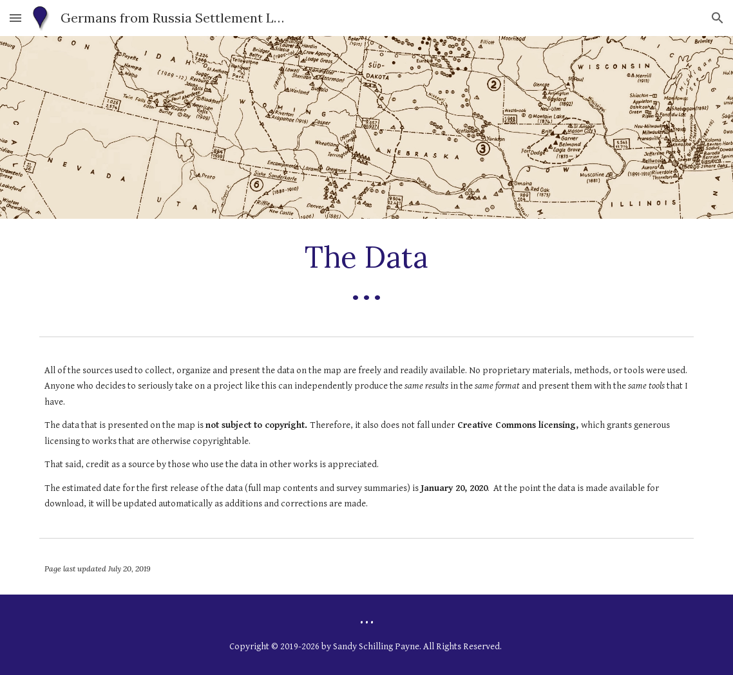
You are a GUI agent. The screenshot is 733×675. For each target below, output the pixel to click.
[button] (15, 17)
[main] (366, 274)
